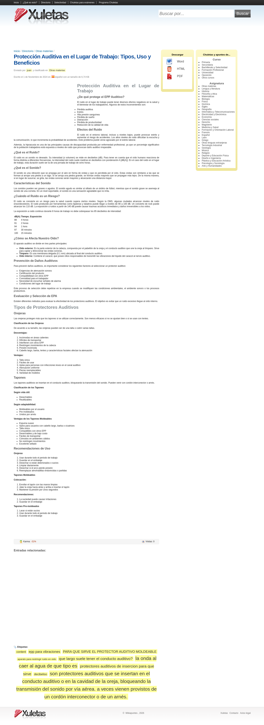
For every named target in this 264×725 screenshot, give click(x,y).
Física (205, 101)
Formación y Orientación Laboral (218, 130)
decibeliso (40, 674)
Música (205, 150)
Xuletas (224, 713)
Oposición (206, 75)
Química (206, 104)
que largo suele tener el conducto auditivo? (96, 658)
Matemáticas (208, 96)
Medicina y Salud (210, 127)
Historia (205, 91)
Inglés (205, 106)
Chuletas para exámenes (82, 2)
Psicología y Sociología (213, 163)
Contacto (234, 713)
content (21, 651)
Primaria (206, 62)
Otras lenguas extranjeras (214, 142)
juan (29, 70)
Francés (206, 132)
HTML (175, 69)
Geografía (206, 109)
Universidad (207, 72)
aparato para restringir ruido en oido (37, 659)
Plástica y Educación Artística (216, 160)
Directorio (45, 2)
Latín (204, 137)
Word (175, 62)
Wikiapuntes (131, 713)
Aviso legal (245, 713)
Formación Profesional (213, 70)
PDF (174, 76)
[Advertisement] (132, 37)
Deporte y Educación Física (215, 155)
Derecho (206, 122)
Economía (207, 117)
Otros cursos (208, 77)
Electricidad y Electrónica (214, 114)
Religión (206, 153)
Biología (206, 99)
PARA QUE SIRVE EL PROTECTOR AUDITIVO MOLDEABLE (110, 652)
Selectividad (60, 2)
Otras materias (44, 51)
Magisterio (207, 124)
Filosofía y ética (209, 94)
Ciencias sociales (210, 119)
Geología (206, 148)
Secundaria (207, 65)
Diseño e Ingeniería (211, 158)
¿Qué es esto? (30, 2)
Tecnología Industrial (212, 145)
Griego (205, 140)
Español (206, 135)
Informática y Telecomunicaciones (218, 112)
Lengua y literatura (211, 88)
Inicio (16, 2)
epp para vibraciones (44, 652)
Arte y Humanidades (212, 166)
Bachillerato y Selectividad (214, 67)
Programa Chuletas (108, 2)
